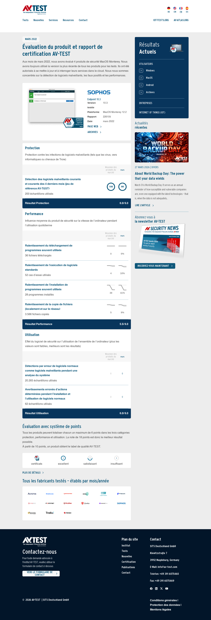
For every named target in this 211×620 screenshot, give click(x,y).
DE (168, 10)
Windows (147, 71)
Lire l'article (144, 205)
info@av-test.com (167, 566)
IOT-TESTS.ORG (161, 20)
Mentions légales (160, 609)
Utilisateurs (146, 63)
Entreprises (145, 103)
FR (180, 10)
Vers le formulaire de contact (42, 573)
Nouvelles (38, 20)
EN (174, 10)
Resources (68, 20)
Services (53, 20)
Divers (154, 167)
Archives (94, 132)
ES (187, 10)
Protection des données (165, 605)
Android (146, 85)
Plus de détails (33, 472)
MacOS (145, 78)
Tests (25, 20)
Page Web (95, 127)
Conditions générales (163, 600)
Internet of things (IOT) (152, 112)
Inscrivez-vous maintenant (155, 266)
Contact (83, 20)
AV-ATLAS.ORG (181, 20)
